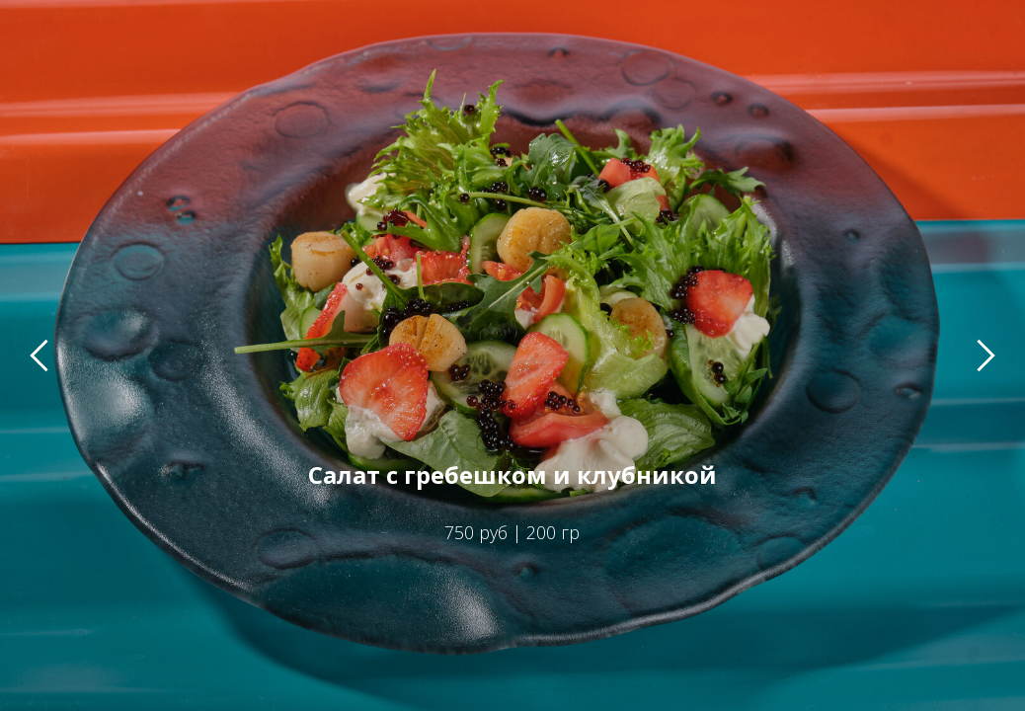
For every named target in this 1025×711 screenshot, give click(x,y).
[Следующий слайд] (986, 355)
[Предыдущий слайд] (39, 355)
